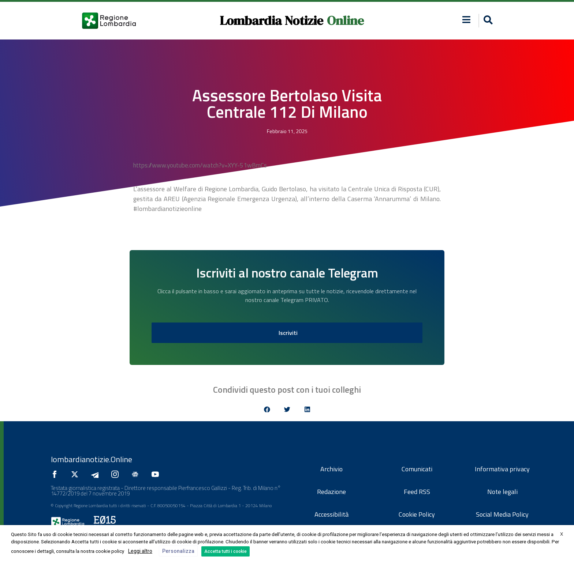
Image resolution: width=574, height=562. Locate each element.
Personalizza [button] (178, 551)
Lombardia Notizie (271, 20)
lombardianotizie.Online (91, 459)
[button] (487, 20)
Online (345, 20)
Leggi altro (140, 551)
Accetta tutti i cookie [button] (225, 551)
